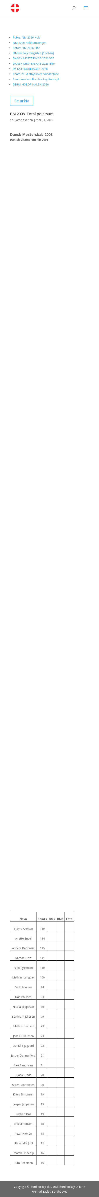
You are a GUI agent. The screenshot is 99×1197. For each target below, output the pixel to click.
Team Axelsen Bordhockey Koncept (36, 79)
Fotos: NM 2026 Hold (27, 37)
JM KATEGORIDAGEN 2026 (30, 69)
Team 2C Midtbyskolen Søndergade (36, 74)
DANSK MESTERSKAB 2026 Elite (34, 63)
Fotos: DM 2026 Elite (26, 48)
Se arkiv (21, 101)
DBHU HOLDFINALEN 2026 (31, 84)
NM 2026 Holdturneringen (29, 43)
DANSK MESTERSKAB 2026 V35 (33, 58)
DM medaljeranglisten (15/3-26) (33, 53)
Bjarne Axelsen (23, 120)
